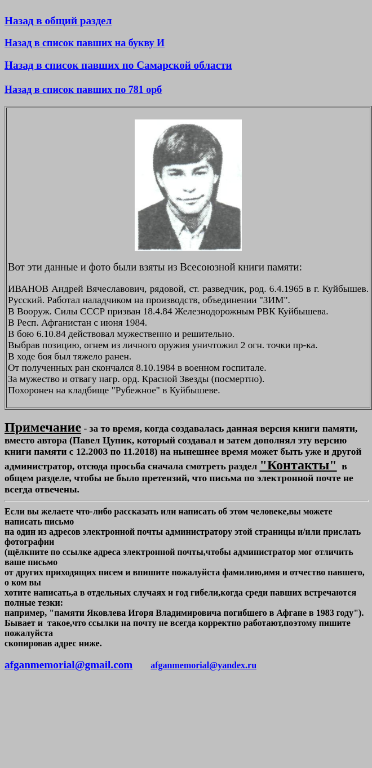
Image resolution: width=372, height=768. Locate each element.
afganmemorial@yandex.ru (203, 665)
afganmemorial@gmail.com (68, 665)
